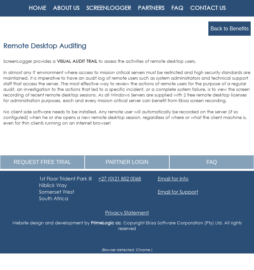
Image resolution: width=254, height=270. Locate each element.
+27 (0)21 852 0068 (119, 178)
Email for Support (178, 191)
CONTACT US (208, 7)
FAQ (177, 7)
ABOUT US (66, 7)
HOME (37, 7)
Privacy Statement (127, 212)
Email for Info (173, 178)
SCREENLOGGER (108, 7)
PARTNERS (151, 7)
